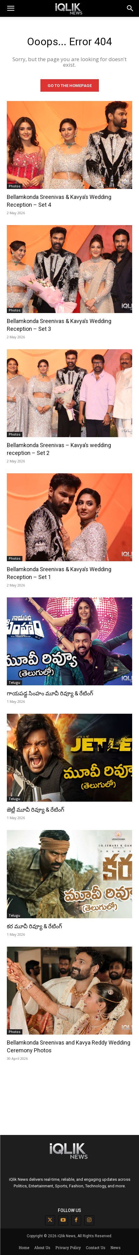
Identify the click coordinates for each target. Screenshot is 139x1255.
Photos (15, 186)
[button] (130, 8)
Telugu (14, 682)
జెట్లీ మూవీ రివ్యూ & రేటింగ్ (35, 809)
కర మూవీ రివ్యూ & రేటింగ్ (34, 926)
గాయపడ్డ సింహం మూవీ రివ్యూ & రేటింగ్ (50, 693)
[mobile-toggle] (11, 8)
